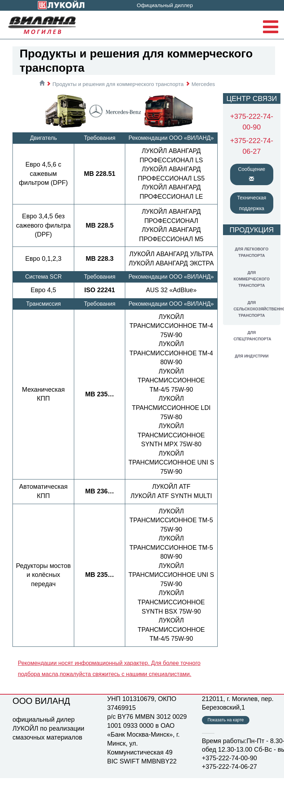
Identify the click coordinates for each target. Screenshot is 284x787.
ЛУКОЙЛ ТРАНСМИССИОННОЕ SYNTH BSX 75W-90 (171, 611)
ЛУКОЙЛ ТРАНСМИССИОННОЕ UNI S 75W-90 (171, 471)
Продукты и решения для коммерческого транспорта (118, 84)
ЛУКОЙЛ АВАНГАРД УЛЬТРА (171, 254)
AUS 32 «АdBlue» (171, 299)
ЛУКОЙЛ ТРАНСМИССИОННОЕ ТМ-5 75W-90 (171, 529)
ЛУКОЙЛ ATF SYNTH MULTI (171, 505)
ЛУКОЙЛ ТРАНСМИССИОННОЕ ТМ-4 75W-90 (171, 334)
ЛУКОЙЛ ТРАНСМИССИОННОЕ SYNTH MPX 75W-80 (171, 444)
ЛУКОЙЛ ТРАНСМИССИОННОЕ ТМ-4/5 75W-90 (171, 389)
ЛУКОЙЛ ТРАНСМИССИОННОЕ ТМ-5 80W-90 (171, 556)
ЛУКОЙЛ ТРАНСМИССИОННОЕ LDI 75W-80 (171, 417)
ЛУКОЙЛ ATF (171, 495)
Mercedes (203, 84)
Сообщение (251, 173)
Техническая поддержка (252, 203)
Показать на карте (226, 728)
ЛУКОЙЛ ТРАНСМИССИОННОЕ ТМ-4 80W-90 (171, 362)
